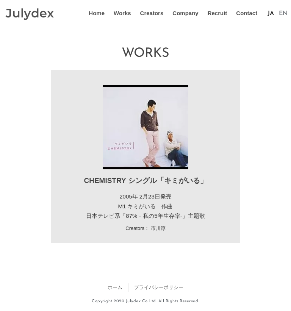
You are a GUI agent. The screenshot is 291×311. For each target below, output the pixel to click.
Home (97, 13)
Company (185, 13)
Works (122, 13)
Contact (246, 13)
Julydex (30, 13)
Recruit (217, 13)
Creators (152, 13)
